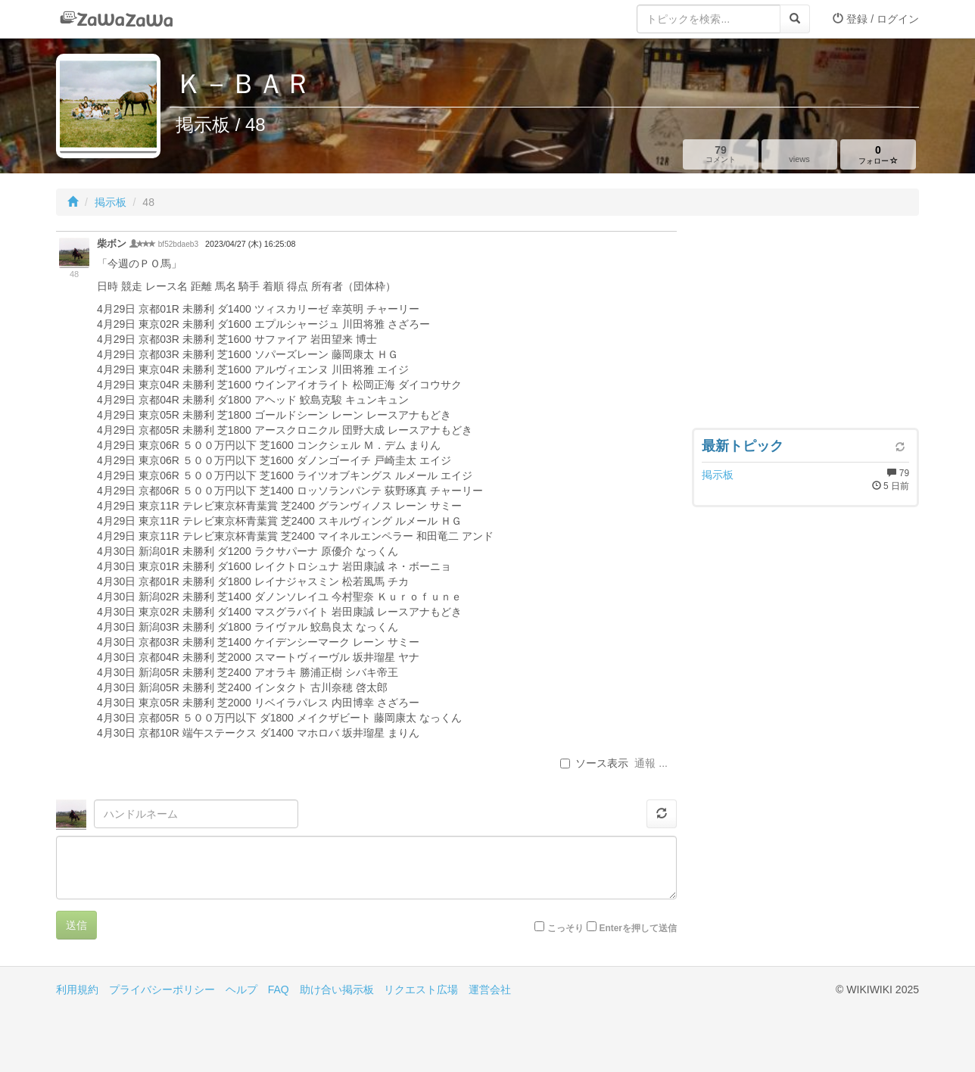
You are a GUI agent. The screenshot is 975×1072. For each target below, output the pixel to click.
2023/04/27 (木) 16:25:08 (250, 243)
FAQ (278, 989)
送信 (76, 925)
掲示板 (110, 202)
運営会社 (490, 989)
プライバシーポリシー (162, 989)
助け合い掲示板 (337, 989)
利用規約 (77, 989)
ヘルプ (241, 989)
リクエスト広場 (421, 989)
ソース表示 (594, 763)
